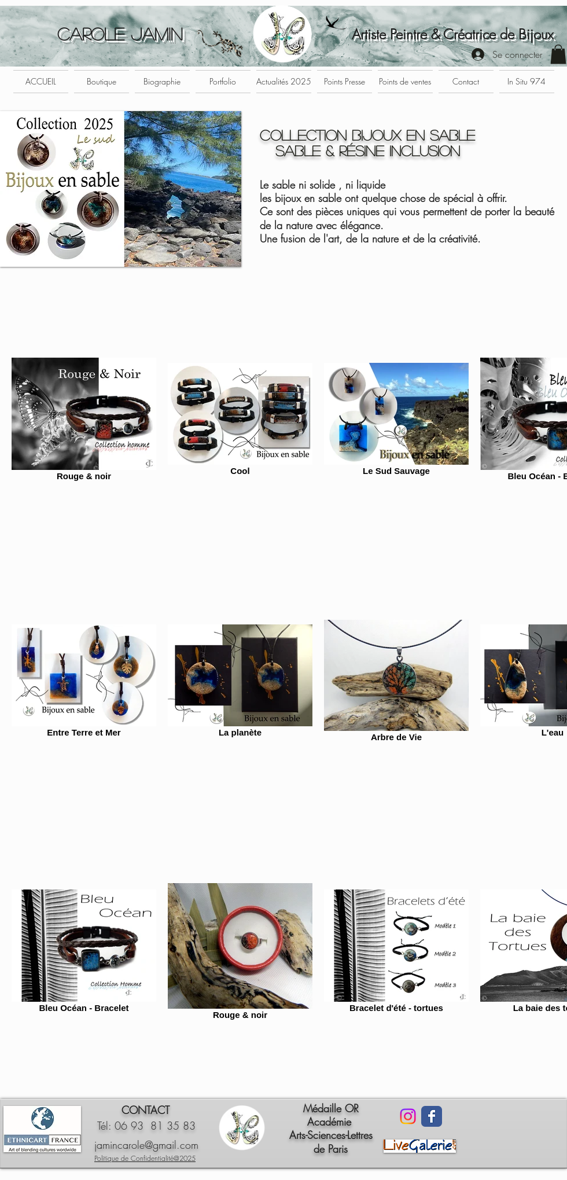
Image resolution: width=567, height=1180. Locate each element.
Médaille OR (331, 1108)
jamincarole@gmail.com (146, 1145)
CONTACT (146, 1110)
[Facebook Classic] (431, 1116)
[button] (558, 54)
